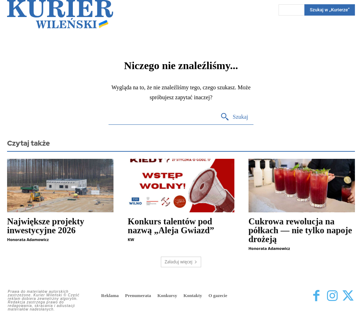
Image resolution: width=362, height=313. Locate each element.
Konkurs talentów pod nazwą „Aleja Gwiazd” (171, 226)
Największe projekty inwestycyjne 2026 (45, 226)
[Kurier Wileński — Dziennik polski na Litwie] (60, 14)
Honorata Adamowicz (28, 239)
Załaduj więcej (181, 262)
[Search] (234, 117)
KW (131, 239)
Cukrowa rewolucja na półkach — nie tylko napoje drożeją (300, 230)
